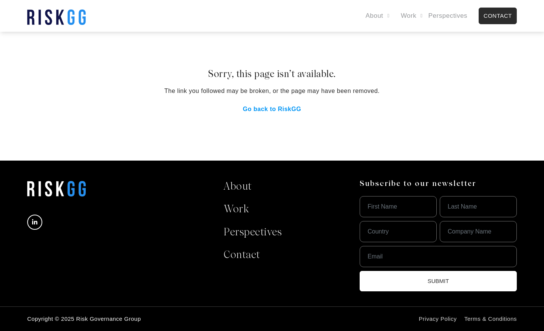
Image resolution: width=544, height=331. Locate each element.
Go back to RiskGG (272, 109)
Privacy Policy (438, 319)
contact (498, 15)
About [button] (374, 15)
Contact (242, 255)
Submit (438, 281)
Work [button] (408, 15)
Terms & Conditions (490, 319)
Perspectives (447, 15)
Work (236, 210)
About (238, 187)
